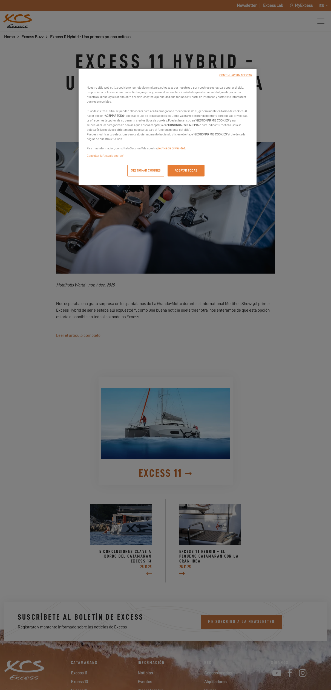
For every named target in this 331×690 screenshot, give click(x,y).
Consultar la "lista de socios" (105, 155)
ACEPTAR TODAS (186, 170)
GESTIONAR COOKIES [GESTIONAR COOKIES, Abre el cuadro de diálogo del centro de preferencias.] (146, 170)
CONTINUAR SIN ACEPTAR (235, 75)
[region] (168, 127)
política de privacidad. (171, 148)
